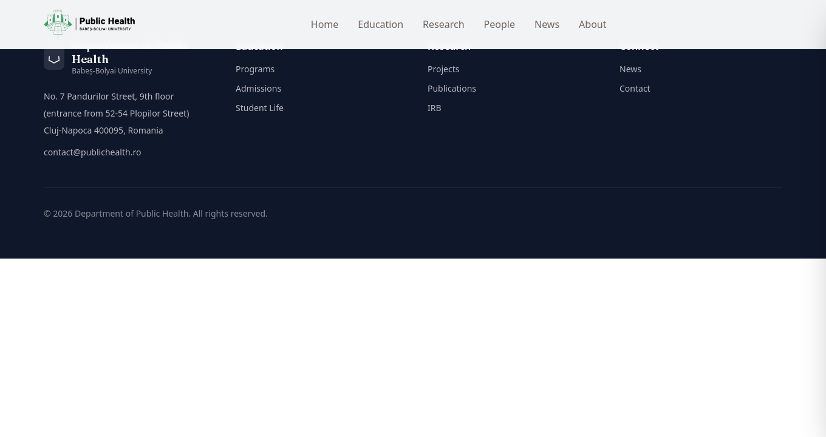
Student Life (260, 107)
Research (444, 24)
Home (325, 24)
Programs (255, 69)
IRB (435, 107)
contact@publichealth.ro (92, 152)
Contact (635, 88)
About (592, 24)
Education (380, 24)
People (499, 24)
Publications (452, 88)
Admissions (258, 88)
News (546, 24)
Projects (443, 69)
